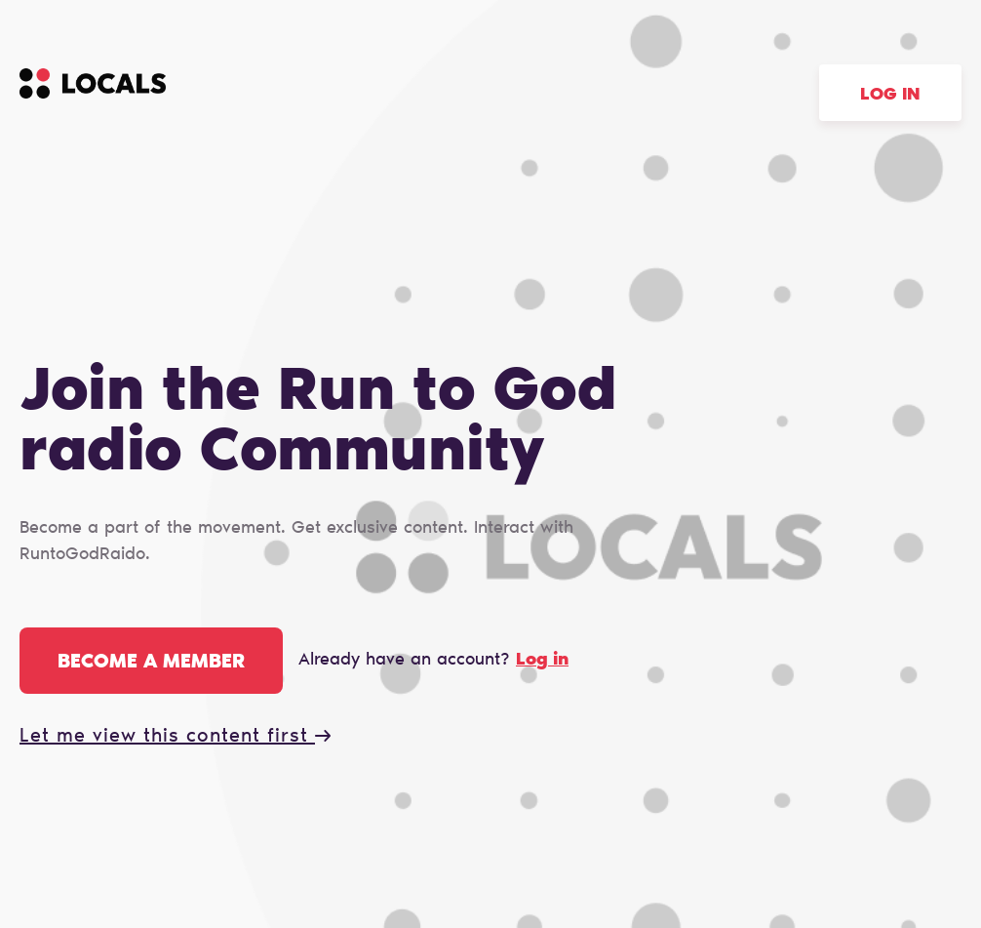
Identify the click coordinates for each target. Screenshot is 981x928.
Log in (890, 95)
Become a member (151, 662)
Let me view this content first (175, 736)
